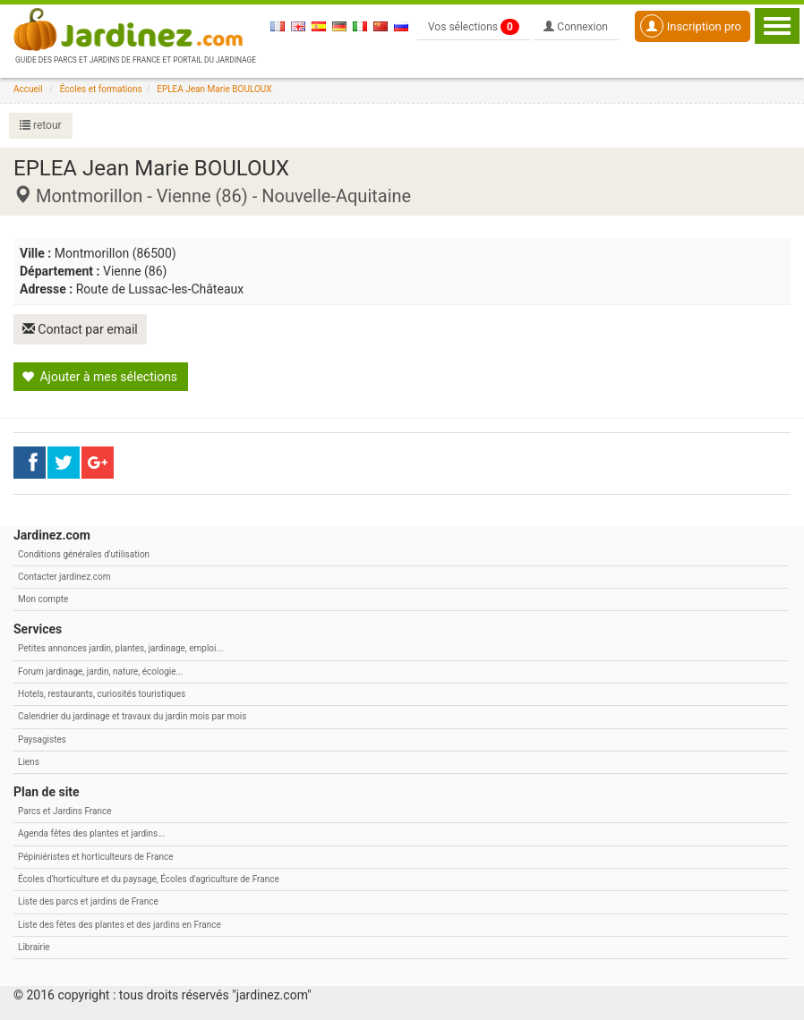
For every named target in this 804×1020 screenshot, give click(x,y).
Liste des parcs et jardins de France (88, 900)
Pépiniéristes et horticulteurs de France (95, 855)
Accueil (28, 89)
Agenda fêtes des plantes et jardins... (91, 832)
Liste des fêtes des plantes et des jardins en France (119, 923)
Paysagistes (42, 738)
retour (41, 125)
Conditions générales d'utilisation (84, 552)
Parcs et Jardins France (65, 809)
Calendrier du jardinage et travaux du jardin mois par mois (132, 715)
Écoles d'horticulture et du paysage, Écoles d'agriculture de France (148, 877)
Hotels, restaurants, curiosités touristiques (101, 692)
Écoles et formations (101, 89)
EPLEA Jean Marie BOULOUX (214, 89)
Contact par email (81, 328)
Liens (28, 760)
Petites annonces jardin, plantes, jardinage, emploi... (120, 647)
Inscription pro (690, 26)
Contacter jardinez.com (64, 575)
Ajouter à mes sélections (99, 375)
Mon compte (43, 597)
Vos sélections (473, 27)
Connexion (575, 27)
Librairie (34, 945)
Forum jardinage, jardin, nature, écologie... (100, 670)
